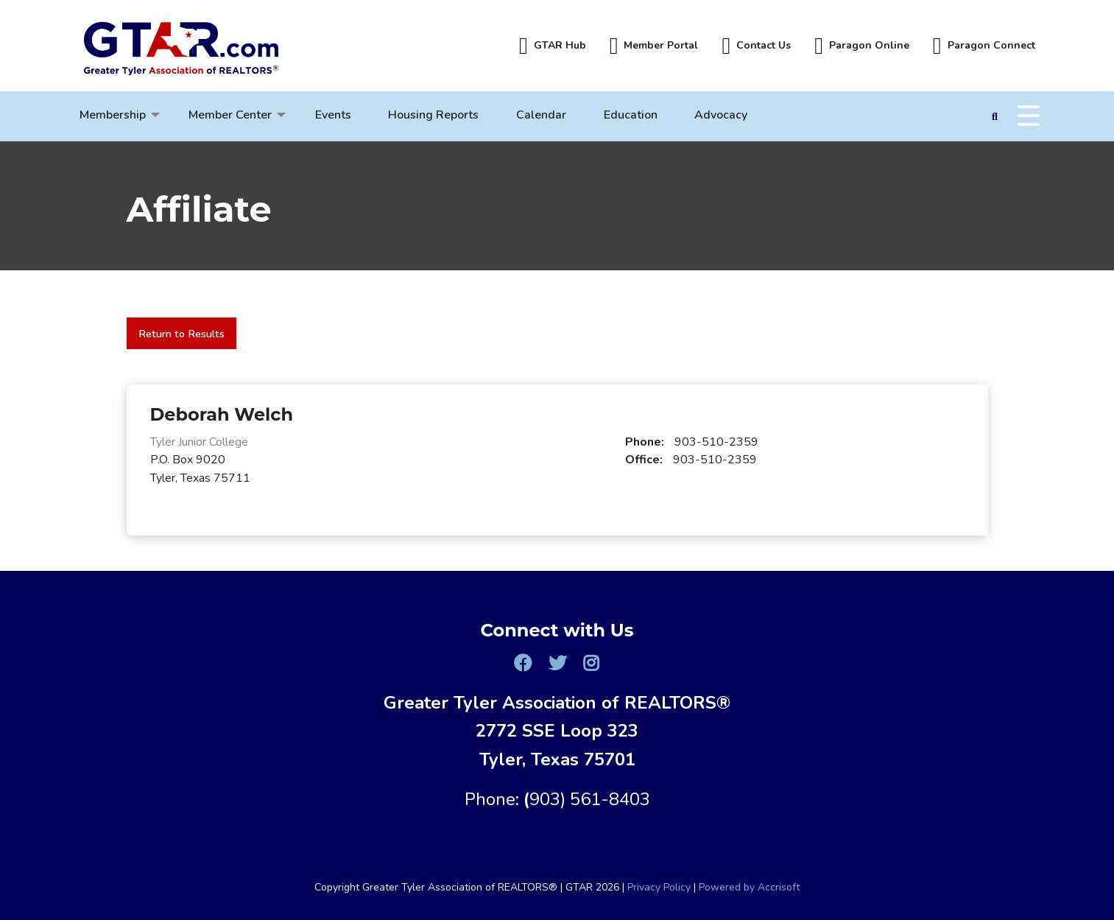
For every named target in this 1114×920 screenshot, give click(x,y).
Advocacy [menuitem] (720, 115)
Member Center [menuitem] (230, 115)
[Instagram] (591, 663)
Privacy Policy (659, 887)
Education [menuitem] (631, 115)
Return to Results (181, 333)
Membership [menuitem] (113, 115)
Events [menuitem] (333, 115)
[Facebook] (523, 663)
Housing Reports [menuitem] (433, 115)
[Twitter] (557, 663)
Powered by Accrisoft (749, 887)
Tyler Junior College (199, 442)
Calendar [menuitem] (541, 115)
